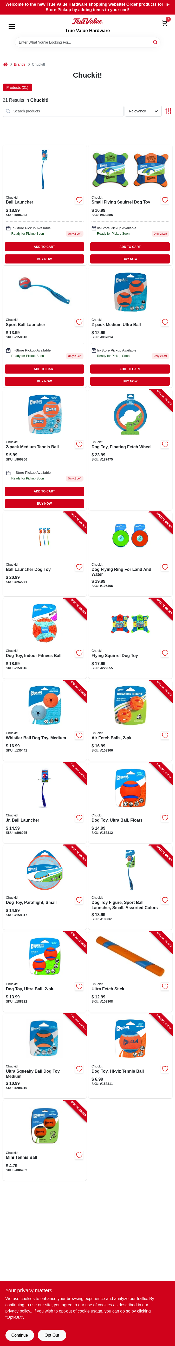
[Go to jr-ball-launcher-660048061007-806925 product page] (45, 803)
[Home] (5, 64)
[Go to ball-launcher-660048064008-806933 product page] (45, 205)
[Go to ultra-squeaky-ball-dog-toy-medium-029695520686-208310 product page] (45, 1056)
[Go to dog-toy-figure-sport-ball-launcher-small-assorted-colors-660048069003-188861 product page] (130, 887)
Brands (19, 64)
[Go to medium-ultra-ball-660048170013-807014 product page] (130, 327)
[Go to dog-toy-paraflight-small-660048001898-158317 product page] (45, 887)
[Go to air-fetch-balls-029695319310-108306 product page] (130, 720)
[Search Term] (87, 42)
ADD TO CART (44, 247)
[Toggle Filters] (168, 111)
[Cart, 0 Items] (164, 23)
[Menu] (12, 26)
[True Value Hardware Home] (87, 21)
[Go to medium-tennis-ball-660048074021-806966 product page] (45, 449)
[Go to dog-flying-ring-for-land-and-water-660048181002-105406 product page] (130, 554)
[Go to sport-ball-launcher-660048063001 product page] (45, 327)
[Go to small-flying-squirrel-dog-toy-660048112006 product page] (130, 205)
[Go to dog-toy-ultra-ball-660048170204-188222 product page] (45, 971)
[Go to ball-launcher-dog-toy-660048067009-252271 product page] (45, 554)
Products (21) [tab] (17, 87)
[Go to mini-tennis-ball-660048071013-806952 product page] (45, 1140)
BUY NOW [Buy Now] (44, 259)
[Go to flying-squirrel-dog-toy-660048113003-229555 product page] (130, 638)
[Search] (155, 42)
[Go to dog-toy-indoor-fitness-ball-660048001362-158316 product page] (45, 638)
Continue (19, 1335)
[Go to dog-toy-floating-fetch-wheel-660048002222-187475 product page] (130, 449)
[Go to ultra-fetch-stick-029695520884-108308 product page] (130, 971)
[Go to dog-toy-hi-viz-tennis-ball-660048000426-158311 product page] (130, 1056)
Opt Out (51, 1335)
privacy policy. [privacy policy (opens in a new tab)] (18, 1311)
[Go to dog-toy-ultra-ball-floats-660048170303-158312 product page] (130, 803)
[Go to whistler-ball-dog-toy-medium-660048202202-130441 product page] (45, 720)
